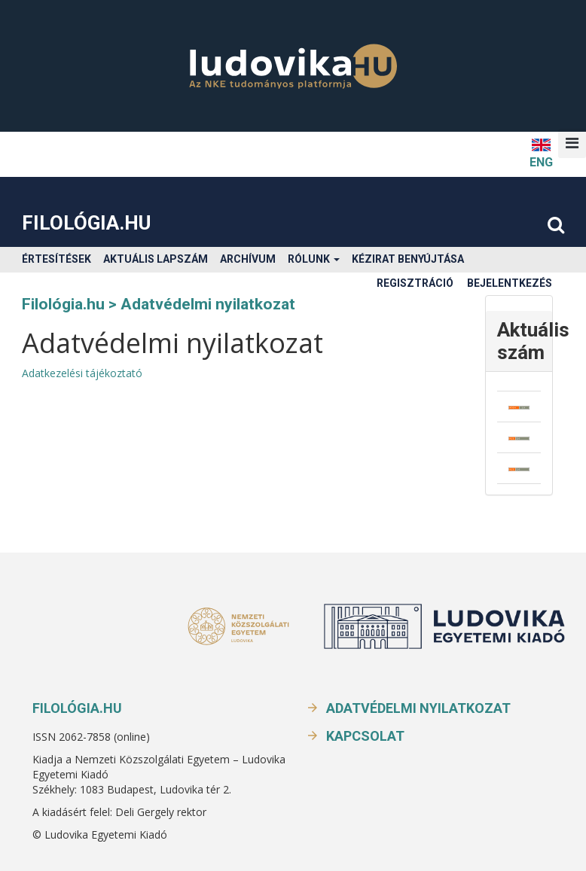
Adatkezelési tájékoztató (82, 373)
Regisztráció (415, 283)
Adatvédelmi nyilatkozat (418, 708)
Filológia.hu (86, 223)
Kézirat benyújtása (408, 259)
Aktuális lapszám (155, 259)
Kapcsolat (365, 736)
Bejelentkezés (509, 283)
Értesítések (56, 259)
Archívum (248, 259)
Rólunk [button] (314, 259)
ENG (541, 152)
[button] (572, 143)
